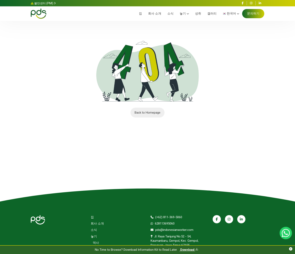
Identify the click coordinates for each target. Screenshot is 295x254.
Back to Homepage (147, 112)
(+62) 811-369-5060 (166, 217)
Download (188, 250)
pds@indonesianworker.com (172, 230)
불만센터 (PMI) (43, 3)
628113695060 (163, 223)
